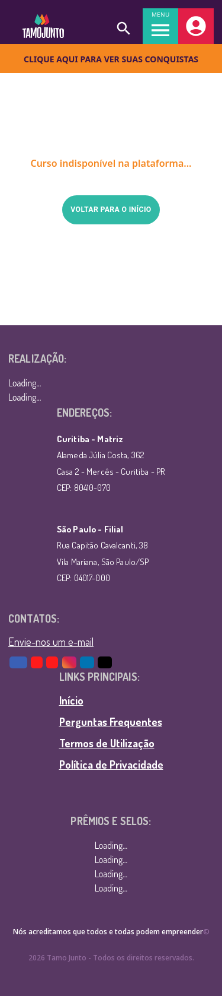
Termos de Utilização (107, 743)
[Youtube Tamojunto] (52, 662)
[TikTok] (105, 662)
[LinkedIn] (87, 662)
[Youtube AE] (37, 662)
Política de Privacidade (111, 764)
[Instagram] (70, 662)
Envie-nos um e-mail (51, 641)
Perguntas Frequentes (110, 721)
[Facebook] (19, 662)
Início (71, 700)
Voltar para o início (110, 209)
